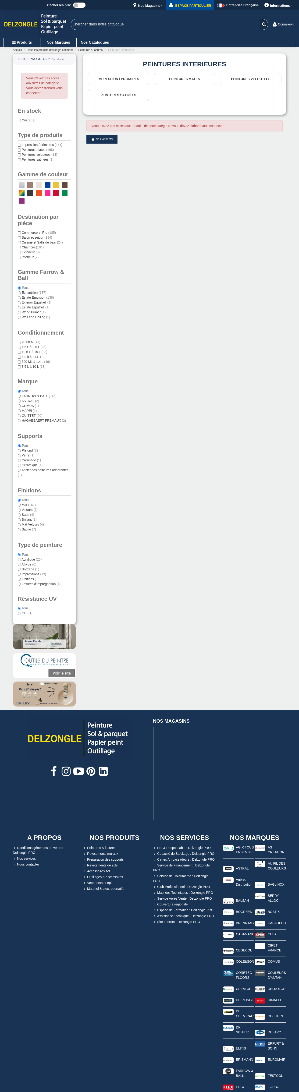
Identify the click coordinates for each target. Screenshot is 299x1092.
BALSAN (242, 900)
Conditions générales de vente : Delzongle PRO (38, 850)
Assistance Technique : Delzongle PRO (183, 916)
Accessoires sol (96, 871)
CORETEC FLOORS (244, 975)
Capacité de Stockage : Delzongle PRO (183, 853)
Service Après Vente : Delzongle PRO (182, 898)
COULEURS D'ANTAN (277, 975)
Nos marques (58, 42)
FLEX (240, 1087)
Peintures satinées (118, 95)
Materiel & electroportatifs (103, 888)
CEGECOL (244, 950)
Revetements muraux (100, 853)
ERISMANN (244, 1059)
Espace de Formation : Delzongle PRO (183, 910)
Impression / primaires (118, 79)
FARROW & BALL (244, 1073)
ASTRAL (242, 868)
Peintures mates (184, 79)
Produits (22, 42)
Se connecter (102, 139)
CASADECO (277, 923)
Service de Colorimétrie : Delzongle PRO (180, 878)
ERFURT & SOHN (276, 1046)
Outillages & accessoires (103, 877)
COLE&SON (245, 961)
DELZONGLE (245, 1000)
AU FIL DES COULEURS (277, 866)
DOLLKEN (275, 1016)
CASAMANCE (245, 934)
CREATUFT (244, 989)
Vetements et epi (97, 882)
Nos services (24, 858)
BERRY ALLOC (273, 898)
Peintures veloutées (251, 79)
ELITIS (241, 1048)
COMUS (274, 961)
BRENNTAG (245, 923)
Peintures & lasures (99, 847)
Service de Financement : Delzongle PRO (181, 867)
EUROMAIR (276, 1059)
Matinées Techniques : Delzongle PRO (183, 892)
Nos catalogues (95, 42)
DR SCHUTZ (242, 1029)
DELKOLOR (276, 989)
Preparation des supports (103, 859)
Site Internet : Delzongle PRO (176, 921)
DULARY (274, 1032)
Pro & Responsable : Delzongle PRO (182, 847)
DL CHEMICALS (245, 1013)
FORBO (273, 1087)
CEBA (272, 934)
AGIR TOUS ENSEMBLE (245, 849)
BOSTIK (274, 912)
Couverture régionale (170, 904)
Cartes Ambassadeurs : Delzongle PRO (184, 859)
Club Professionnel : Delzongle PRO (181, 886)
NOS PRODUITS (114, 837)
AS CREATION (276, 849)
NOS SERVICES (184, 837)
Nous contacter (26, 864)
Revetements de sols (100, 865)
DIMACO (274, 1000)
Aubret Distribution (244, 882)
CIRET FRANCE (274, 948)
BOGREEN (244, 912)
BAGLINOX (276, 884)
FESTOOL (275, 1076)
